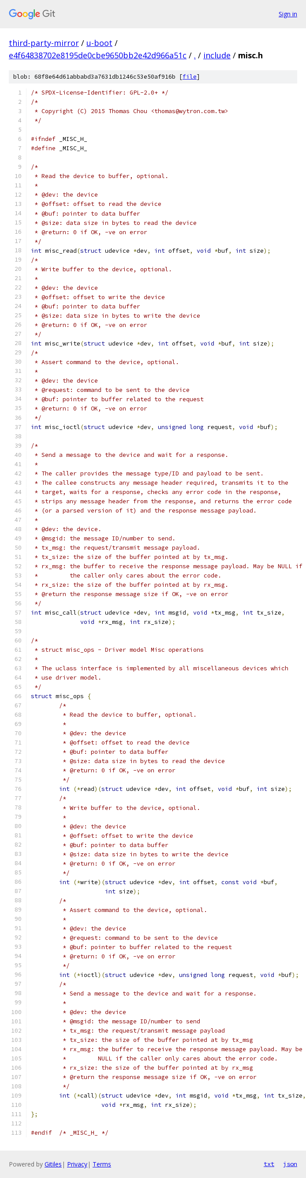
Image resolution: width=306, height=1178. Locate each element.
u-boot (99, 43)
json (290, 1164)
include (217, 55)
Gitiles (53, 1164)
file (190, 76)
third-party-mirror (44, 43)
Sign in (288, 14)
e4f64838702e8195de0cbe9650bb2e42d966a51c (98, 55)
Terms (102, 1164)
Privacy (77, 1164)
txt (269, 1164)
